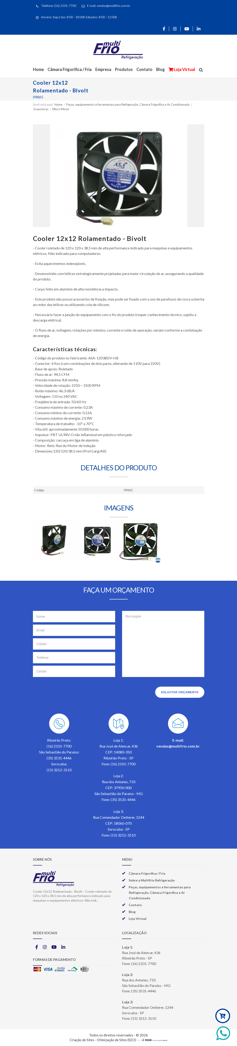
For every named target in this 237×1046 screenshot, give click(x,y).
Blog (160, 69)
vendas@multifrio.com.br (178, 746)
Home (38, 69)
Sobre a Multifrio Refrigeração (152, 880)
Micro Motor (60, 109)
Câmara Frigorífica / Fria (70, 69)
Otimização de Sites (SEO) (116, 1040)
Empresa (103, 69)
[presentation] (67, 691)
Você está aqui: (43, 104)
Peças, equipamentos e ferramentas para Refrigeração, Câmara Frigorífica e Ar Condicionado (128, 104)
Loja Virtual (184, 69)
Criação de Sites (82, 1040)
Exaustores (41, 109)
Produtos (124, 69)
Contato (144, 69)
